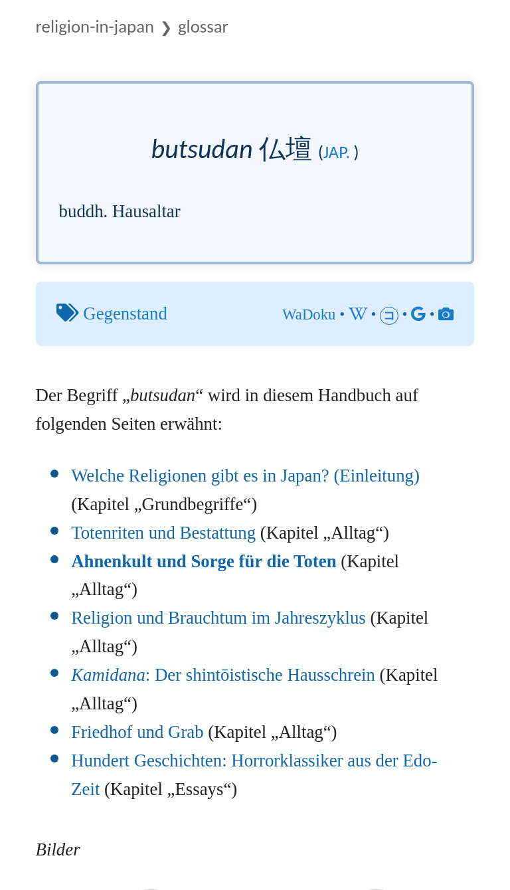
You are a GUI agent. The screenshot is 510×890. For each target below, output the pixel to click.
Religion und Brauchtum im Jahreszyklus (218, 618)
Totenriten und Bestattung (163, 533)
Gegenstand (125, 313)
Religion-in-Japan (95, 26)
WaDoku (308, 314)
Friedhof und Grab (137, 732)
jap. (336, 152)
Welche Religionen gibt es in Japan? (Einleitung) (245, 476)
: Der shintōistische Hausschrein (223, 675)
